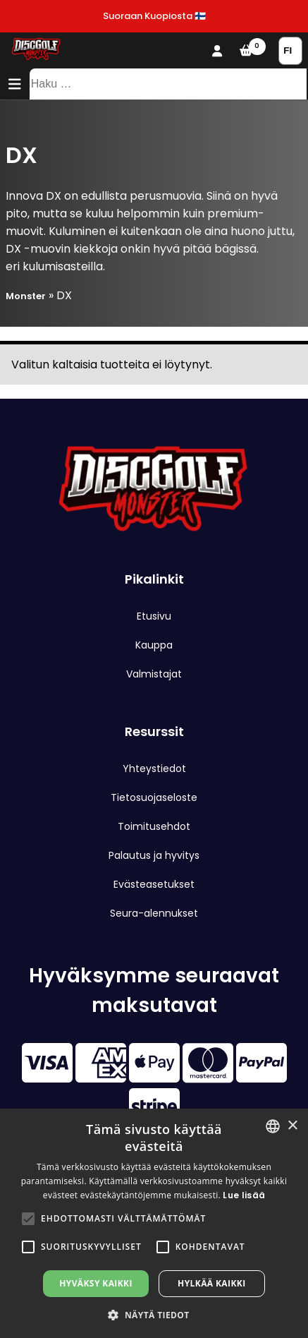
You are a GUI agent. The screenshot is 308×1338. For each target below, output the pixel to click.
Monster (26, 296)
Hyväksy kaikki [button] (96, 1283)
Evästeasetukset (154, 884)
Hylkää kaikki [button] (211, 1283)
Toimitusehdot (154, 826)
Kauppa (154, 645)
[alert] (154, 1223)
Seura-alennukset (154, 913)
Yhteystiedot (154, 768)
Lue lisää (244, 1195)
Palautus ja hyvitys (154, 855)
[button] (28, 1219)
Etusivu (154, 616)
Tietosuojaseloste (154, 797)
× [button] (292, 1126)
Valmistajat (154, 674)
